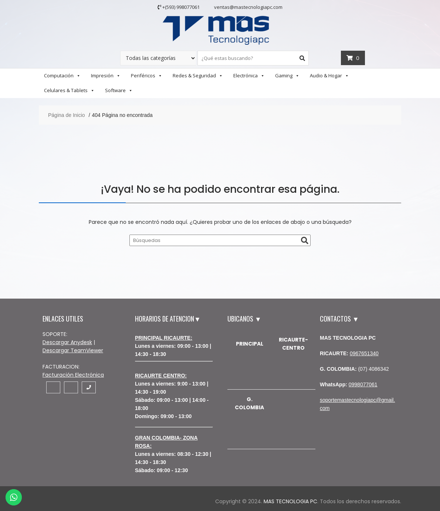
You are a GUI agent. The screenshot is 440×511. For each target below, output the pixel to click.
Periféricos (146, 75)
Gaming (287, 75)
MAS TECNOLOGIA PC (290, 501)
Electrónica (249, 75)
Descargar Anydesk (67, 342)
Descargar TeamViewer (73, 350)
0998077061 (363, 384)
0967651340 (364, 353)
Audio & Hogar (329, 75)
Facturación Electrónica (73, 375)
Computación (62, 75)
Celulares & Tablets (69, 90)
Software (119, 90)
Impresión (106, 75)
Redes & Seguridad (198, 75)
